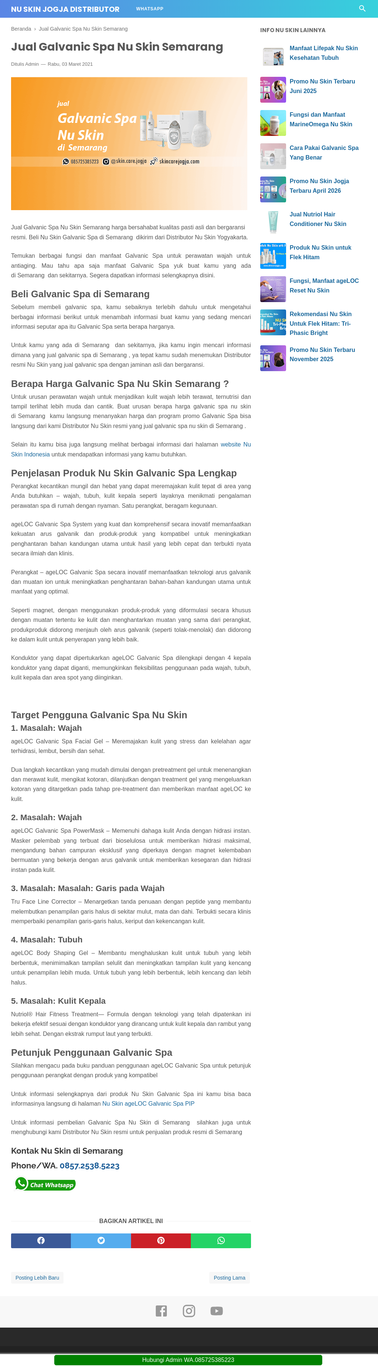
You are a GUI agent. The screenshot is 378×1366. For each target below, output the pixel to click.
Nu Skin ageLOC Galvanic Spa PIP (148, 1103)
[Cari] (362, 10)
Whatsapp (150, 8)
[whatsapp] (221, 1240)
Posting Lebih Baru (37, 1278)
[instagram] (189, 1316)
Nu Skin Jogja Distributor (65, 9)
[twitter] (101, 1240)
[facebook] (41, 1240)
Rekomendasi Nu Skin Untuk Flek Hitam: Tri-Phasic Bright (321, 323)
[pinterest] (161, 1240)
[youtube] (216, 1316)
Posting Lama (229, 1278)
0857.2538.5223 (90, 1165)
